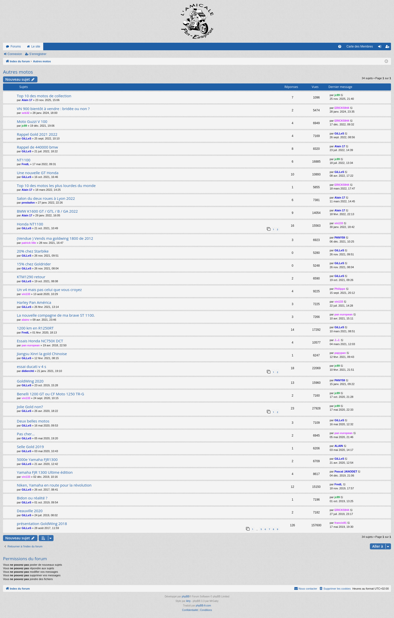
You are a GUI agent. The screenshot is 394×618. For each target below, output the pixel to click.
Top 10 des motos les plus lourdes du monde (56, 185)
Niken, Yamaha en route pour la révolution (54, 485)
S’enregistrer (37, 54)
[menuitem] (339, 46)
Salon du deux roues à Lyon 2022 (46, 198)
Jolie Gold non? (30, 406)
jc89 (337, 95)
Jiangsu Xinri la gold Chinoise (42, 353)
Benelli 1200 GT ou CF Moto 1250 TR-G (50, 393)
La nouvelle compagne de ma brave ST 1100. (56, 315)
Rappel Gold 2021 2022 (37, 134)
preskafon (28, 202)
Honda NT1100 (30, 223)
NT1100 (23, 159)
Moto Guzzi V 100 (32, 121)
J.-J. (337, 340)
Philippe (339, 288)
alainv (25, 319)
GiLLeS (26, 138)
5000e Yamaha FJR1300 (37, 459)
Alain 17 (27, 100)
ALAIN (338, 445)
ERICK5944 (341, 107)
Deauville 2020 (29, 510)
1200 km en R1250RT (35, 327)
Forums (16, 46)
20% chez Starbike (33, 251)
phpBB (185, 596)
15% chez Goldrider (34, 263)
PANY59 (339, 237)
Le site (35, 46)
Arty (188, 601)
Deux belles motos (33, 420)
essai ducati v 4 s (31, 366)
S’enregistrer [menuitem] (388, 47)
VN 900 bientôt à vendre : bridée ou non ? (53, 108)
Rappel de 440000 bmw (37, 147)
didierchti (28, 370)
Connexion (15, 54)
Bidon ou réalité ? (32, 497)
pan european (343, 314)
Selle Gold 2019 (30, 446)
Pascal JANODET (345, 471)
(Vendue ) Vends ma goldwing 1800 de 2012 (55, 238)
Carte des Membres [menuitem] (360, 46)
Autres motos (18, 72)
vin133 (338, 223)
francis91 (340, 522)
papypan (340, 352)
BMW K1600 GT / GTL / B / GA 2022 (47, 211)
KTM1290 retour (31, 276)
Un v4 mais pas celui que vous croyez (49, 289)
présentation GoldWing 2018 (42, 523)
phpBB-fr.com (203, 605)
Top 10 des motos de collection (44, 95)
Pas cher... (26, 433)
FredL (25, 164)
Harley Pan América (34, 302)
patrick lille (29, 242)
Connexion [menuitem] (380, 47)
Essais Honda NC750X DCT (40, 340)
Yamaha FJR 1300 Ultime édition (45, 472)
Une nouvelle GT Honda (38, 172)
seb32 (25, 112)
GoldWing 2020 (30, 381)
